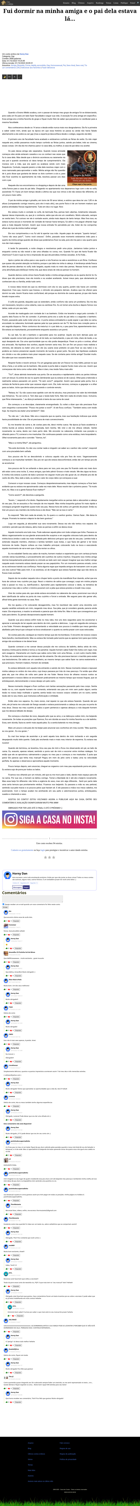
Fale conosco (65, 1443)
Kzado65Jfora (14, 1349)
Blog (74, 3)
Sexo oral (80, 65)
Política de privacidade (68, 1459)
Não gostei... (9, 921)
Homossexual (56, 65)
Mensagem (17, 887)
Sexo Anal (71, 65)
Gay (48, 65)
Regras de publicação (68, 1454)
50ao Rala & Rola (15, 979)
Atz (10, 911)
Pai (64, 65)
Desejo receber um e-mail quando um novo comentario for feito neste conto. (31, 904)
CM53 (11, 1034)
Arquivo (90, 3)
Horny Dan (24, 54)
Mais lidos (31, 1470)
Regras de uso (65, 1448)
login (43, 850)
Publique (124, 3)
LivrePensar (13, 1065)
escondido (41, 65)
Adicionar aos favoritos (31, 67)
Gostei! (5, 921)
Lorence (12, 1096)
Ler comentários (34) (11, 67)
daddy (33, 65)
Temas (108, 3)
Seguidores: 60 (24, 883)
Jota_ (10, 1273)
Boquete (20, 65)
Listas (115, 3)
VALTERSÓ (12, 1320)
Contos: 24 (16, 883)
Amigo (13, 65)
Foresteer (12, 925)
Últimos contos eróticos (36, 1454)
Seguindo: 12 (34, 883)
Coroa (27, 65)
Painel (132, 3)
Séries (30, 1459)
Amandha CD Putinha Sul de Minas (22, 952)
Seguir (26, 887)
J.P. (10, 1159)
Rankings (100, 3)
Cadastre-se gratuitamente (22, 850)
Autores (31, 1476)
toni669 (11, 1245)
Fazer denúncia (48, 67)
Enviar (5, 907)
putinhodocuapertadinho (20, 1141)
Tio (85, 65)
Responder (16, 921)
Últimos (81, 3)
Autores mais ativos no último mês (40, 1481)
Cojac (11, 1007)
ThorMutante (16, 1204)
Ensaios (66, 3)
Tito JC (11, 1376)
